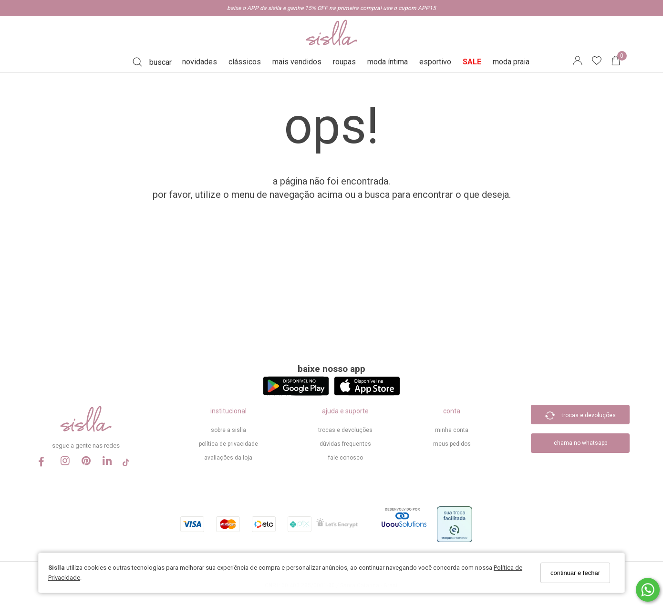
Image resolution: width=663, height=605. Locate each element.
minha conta (451, 430)
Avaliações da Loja (228, 457)
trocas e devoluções (345, 430)
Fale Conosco (345, 457)
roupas (344, 61)
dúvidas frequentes (345, 444)
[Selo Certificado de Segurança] (337, 525)
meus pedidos (452, 444)
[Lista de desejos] (601, 62)
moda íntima (387, 61)
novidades (199, 61)
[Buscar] (152, 62)
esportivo (435, 61)
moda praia (511, 61)
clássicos (244, 61)
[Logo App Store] (367, 393)
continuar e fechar (575, 572)
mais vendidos (296, 61)
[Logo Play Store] (296, 393)
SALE (472, 61)
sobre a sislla (228, 430)
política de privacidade (228, 444)
